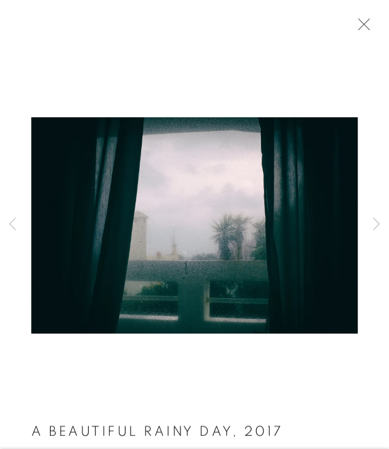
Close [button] (361, 28)
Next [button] (376, 224)
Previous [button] (12, 224)
